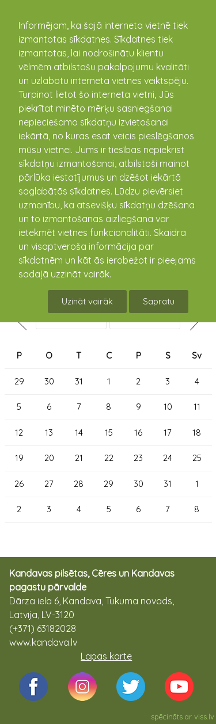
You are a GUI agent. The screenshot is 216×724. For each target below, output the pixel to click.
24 (167, 457)
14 (79, 432)
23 (138, 457)
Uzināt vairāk (87, 301)
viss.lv (204, 716)
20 (49, 457)
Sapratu (159, 301)
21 (79, 457)
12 (19, 432)
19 (19, 457)
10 (168, 406)
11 (197, 406)
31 (79, 381)
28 (79, 483)
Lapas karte (106, 656)
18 (196, 432)
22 (108, 457)
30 (49, 381)
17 (168, 432)
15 (109, 432)
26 (19, 483)
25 (197, 457)
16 (138, 432)
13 (49, 432)
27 (49, 483)
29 (19, 381)
